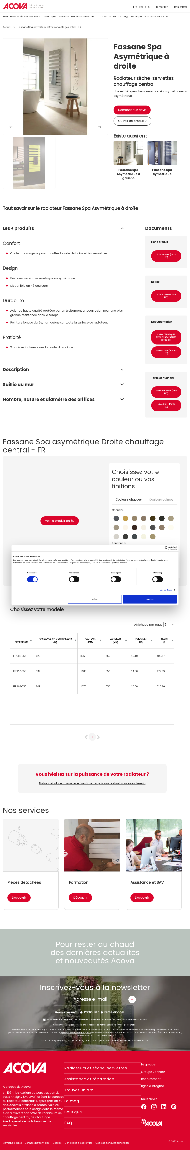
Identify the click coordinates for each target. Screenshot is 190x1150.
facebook (144, 1106)
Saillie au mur (18, 384)
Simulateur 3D (151, 1122)
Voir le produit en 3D (59, 521)
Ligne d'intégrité (152, 1086)
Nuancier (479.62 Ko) (166, 405)
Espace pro (162, 7)
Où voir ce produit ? (132, 121)
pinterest (174, 1106)
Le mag (123, 16)
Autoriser (150, 599)
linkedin (164, 1106)
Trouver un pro (107, 16)
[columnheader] (21, 640)
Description (16, 369)
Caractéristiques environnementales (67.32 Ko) (166, 337)
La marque (49, 16)
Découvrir (19, 897)
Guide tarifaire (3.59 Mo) (166, 392)
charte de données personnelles (121, 1024)
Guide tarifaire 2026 (157, 16)
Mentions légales (12, 1142)
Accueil (7, 27)
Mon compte (180, 7)
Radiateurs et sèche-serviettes (21, 16)
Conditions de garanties (78, 1142)
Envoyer (132, 999)
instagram (154, 1106)
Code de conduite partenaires (112, 1142)
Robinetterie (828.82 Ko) (166, 352)
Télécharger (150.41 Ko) (166, 256)
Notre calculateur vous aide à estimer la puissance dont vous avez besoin (92, 783)
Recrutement (151, 1079)
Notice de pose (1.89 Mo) (166, 296)
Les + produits (18, 228)
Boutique (136, 16)
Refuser (95, 599)
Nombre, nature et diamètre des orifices (49, 399)
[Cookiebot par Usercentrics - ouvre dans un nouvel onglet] (160, 548)
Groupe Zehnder (153, 1072)
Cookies (57, 1142)
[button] (100, 126)
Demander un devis (132, 110)
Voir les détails (166, 590)
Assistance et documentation (77, 16)
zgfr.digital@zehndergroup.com (75, 1032)
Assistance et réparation (89, 1079)
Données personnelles (37, 1142)
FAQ (68, 1122)
